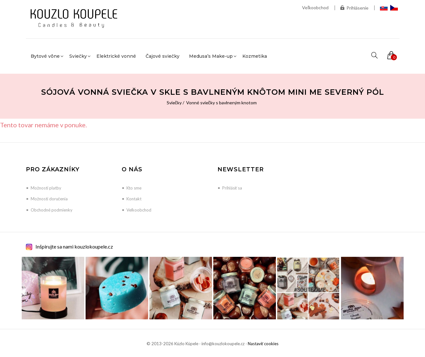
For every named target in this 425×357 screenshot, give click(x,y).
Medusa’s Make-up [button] (211, 56)
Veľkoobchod (315, 7)
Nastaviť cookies (263, 343)
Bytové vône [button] (45, 56)
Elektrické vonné (116, 56)
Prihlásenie (354, 8)
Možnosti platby (46, 187)
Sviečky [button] (78, 56)
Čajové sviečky (162, 56)
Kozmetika (254, 56)
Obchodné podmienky (51, 209)
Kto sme (133, 187)
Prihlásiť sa (232, 187)
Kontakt (133, 198)
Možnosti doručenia (49, 198)
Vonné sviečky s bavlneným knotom (221, 102)
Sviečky (174, 102)
